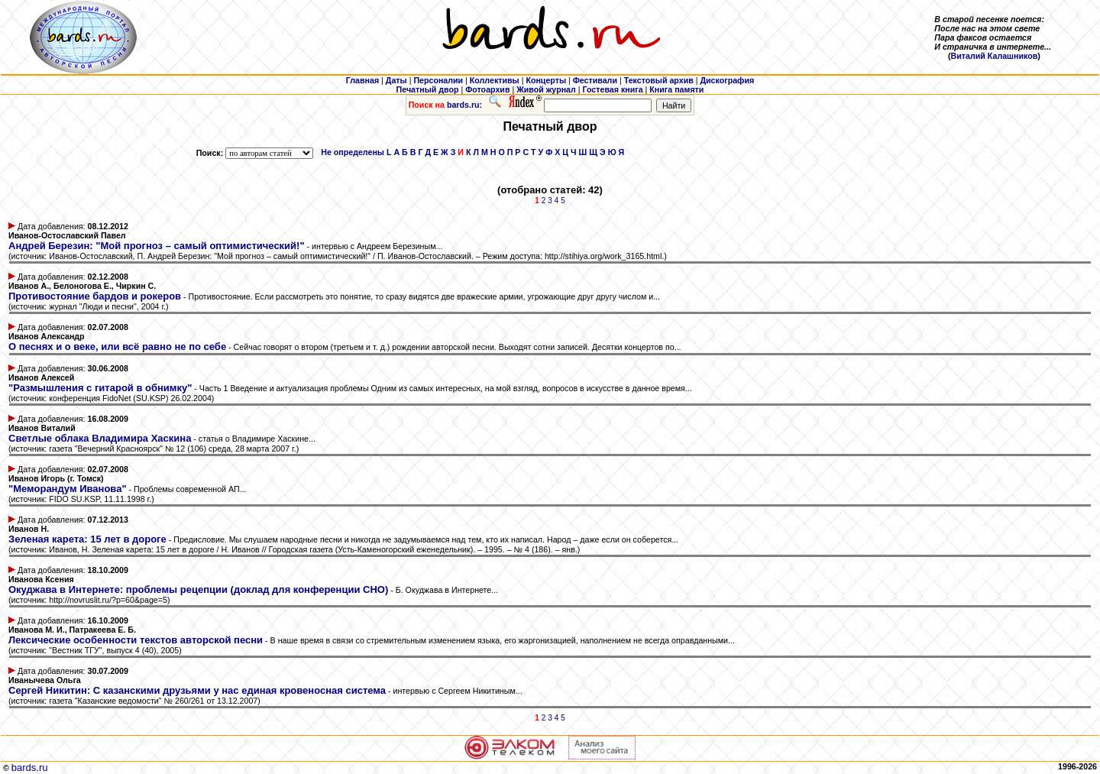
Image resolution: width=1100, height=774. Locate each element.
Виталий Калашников (994, 55)
